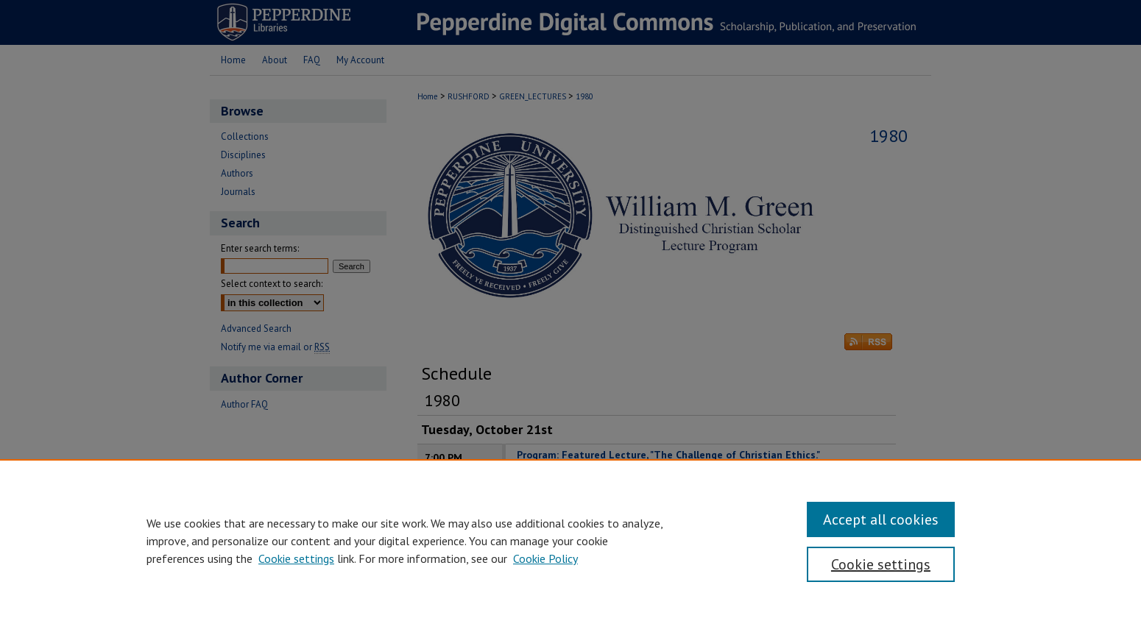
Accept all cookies (881, 519)
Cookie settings (296, 558)
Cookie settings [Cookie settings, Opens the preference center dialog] (880, 564)
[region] (570, 540)
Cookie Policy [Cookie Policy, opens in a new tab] (545, 558)
